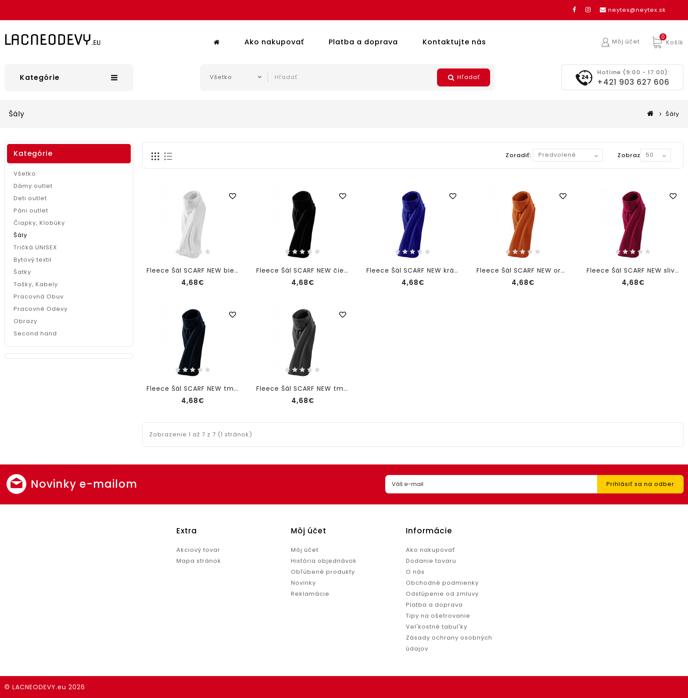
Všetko (25, 173)
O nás (415, 572)
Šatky (22, 272)
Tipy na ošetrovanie (438, 616)
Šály (672, 114)
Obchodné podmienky (442, 583)
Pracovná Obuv (39, 296)
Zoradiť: (518, 155)
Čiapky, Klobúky (39, 223)
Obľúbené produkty (323, 572)
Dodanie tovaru (431, 561)
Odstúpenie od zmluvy (442, 594)
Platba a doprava (363, 42)
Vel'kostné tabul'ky (436, 626)
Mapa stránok (198, 561)
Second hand (35, 333)
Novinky (303, 583)
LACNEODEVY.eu (39, 687)
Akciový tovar (198, 550)
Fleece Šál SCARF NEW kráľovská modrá (434, 270)
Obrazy (25, 321)
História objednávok (324, 561)
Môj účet (305, 550)
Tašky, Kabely (36, 284)
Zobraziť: (632, 155)
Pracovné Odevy (41, 309)
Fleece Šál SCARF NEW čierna (305, 270)
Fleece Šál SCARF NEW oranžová (531, 270)
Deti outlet (30, 198)
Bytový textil (33, 259)
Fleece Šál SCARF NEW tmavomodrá (208, 388)
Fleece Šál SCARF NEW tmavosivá (313, 388)
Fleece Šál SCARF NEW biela (193, 270)
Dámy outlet (33, 186)
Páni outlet (31, 210)
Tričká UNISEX (35, 247)
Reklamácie (310, 594)
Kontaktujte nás (454, 42)
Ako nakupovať (274, 42)
